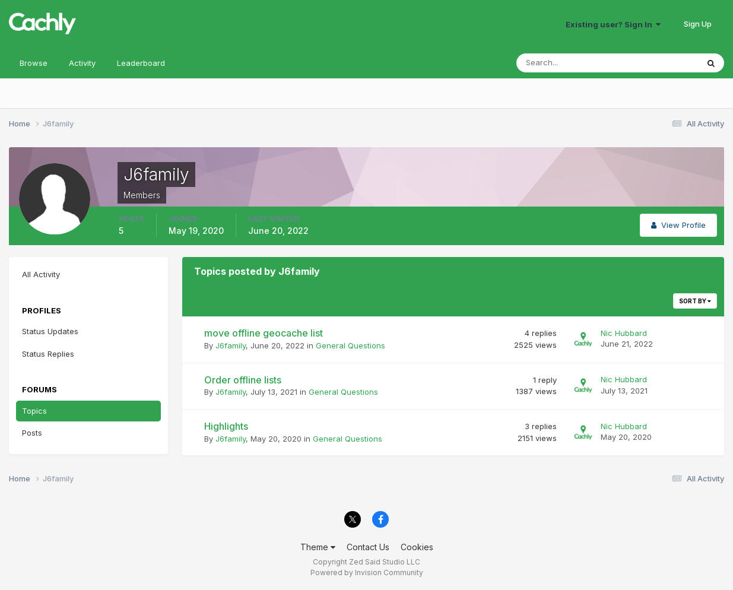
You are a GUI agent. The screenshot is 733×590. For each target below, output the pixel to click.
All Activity (41, 274)
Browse (33, 63)
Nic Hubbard (624, 333)
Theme (317, 547)
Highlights (226, 426)
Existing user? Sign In (613, 24)
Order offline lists (242, 380)
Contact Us (368, 547)
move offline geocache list (263, 333)
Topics (34, 410)
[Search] (568, 62)
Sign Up (698, 23)
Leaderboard (141, 63)
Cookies (417, 547)
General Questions (350, 345)
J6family (230, 345)
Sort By (695, 300)
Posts (32, 432)
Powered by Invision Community (366, 572)
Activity (82, 63)
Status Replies (48, 354)
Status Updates (50, 331)
